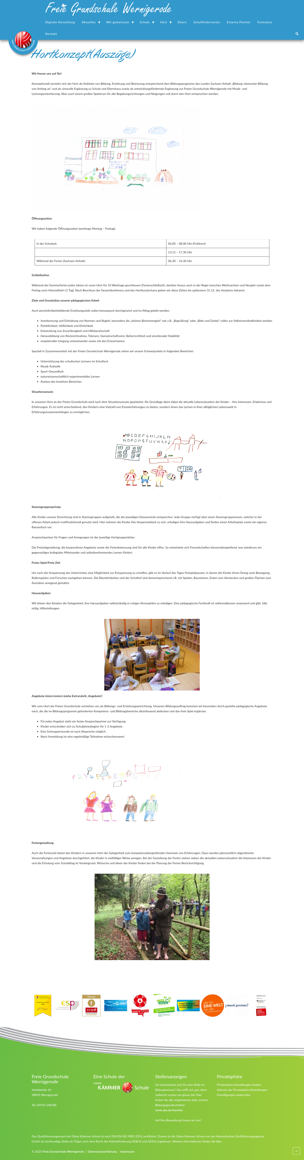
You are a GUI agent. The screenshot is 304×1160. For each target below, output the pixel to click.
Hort (163, 22)
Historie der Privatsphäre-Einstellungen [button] (242, 1090)
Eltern (182, 22)
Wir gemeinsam (117, 22)
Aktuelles (89, 22)
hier (218, 1141)
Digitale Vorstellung (60, 22)
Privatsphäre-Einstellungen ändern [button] (239, 1084)
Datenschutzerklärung (102, 1151)
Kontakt (51, 33)
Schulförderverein (206, 22)
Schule (145, 22)
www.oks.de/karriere (169, 1110)
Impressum (127, 1151)
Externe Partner (239, 22)
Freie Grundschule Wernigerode (63, 1151)
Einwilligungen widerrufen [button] (234, 1095)
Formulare (264, 22)
